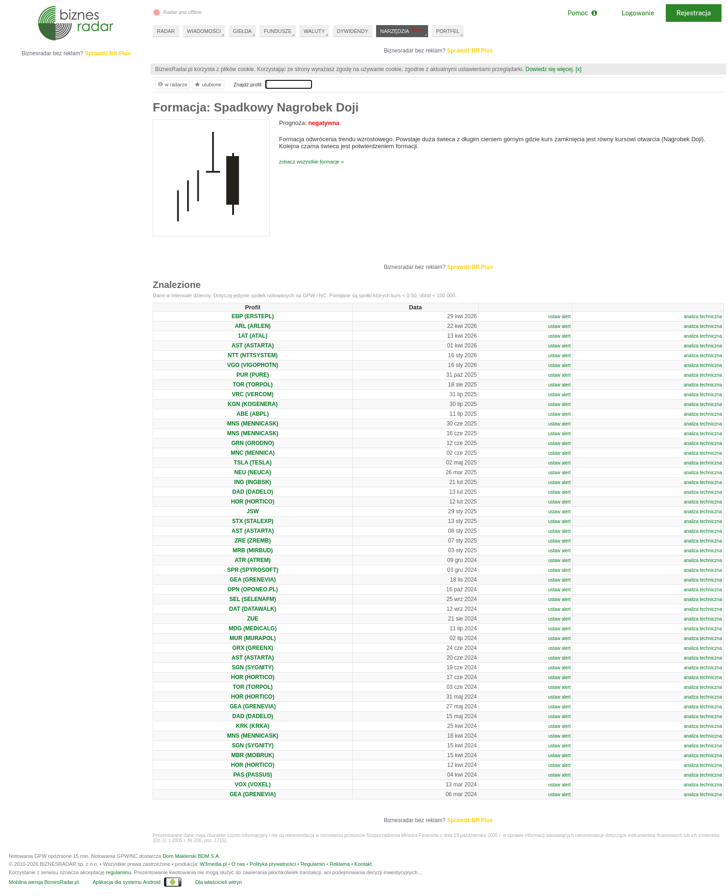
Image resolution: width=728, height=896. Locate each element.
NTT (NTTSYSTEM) (253, 355)
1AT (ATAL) (252, 336)
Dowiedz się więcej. (550, 69)
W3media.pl (213, 864)
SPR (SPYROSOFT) (252, 570)
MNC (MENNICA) (253, 453)
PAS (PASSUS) (252, 775)
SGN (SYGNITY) (252, 667)
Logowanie (638, 13)
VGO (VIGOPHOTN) (252, 365)
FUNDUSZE (278, 31)
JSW (253, 511)
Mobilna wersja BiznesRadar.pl (43, 882)
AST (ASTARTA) (253, 345)
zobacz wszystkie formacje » (311, 161)
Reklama (340, 864)
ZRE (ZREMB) (252, 540)
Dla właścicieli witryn (218, 882)
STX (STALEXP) (252, 521)
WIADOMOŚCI (204, 31)
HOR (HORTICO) (252, 501)
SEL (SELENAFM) (252, 599)
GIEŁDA (242, 31)
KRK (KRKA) (252, 726)
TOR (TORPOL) (253, 384)
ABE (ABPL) (253, 414)
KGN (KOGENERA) (253, 404)
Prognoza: (309, 122)
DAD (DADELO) (252, 492)
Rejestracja (693, 13)
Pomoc (582, 13)
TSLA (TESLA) (253, 462)
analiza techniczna (703, 316)
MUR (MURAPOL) (253, 638)
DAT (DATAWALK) (252, 609)
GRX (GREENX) (252, 648)
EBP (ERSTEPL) (253, 316)
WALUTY (314, 31)
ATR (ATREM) (253, 560)
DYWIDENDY (352, 31)
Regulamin (312, 864)
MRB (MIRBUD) (253, 550)
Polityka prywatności (273, 864)
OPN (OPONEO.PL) (253, 589)
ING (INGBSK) (252, 482)
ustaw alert (559, 316)
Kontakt (362, 864)
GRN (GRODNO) (252, 443)
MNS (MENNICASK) (253, 423)
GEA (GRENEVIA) (252, 579)
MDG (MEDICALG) (253, 628)
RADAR (166, 31)
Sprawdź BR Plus (470, 50)
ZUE (252, 618)
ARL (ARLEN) (253, 326)
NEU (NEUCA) (252, 472)
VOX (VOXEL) (253, 784)
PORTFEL (448, 31)
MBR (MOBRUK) (252, 755)
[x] (579, 69)
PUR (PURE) (252, 375)
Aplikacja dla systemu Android (126, 882)
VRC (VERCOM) (252, 394)
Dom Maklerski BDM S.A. (191, 856)
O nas (238, 864)
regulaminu (118, 872)
